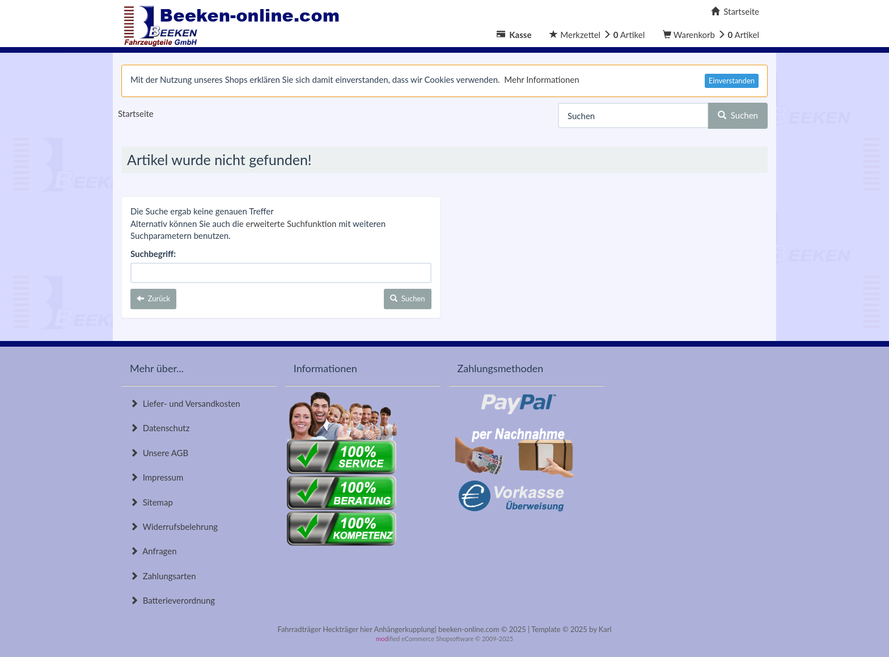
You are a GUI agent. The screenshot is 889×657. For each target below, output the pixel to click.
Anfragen (153, 551)
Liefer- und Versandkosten (185, 403)
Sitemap (151, 502)
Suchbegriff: (153, 254)
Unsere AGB (159, 453)
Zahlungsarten (163, 576)
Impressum (156, 477)
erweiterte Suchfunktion (291, 223)
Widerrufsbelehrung (174, 526)
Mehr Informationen (541, 79)
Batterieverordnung (172, 600)
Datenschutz (159, 428)
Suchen (738, 115)
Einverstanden (732, 80)
